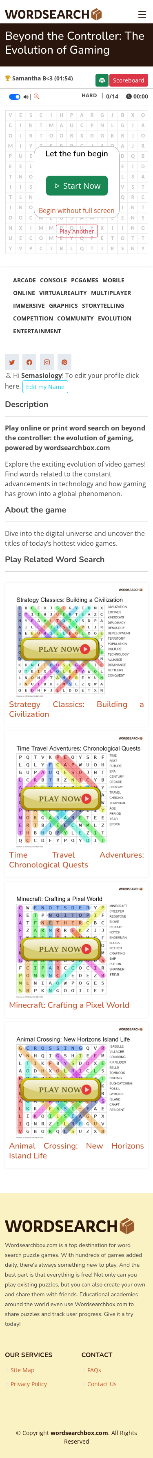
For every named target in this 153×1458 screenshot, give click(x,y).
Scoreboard (128, 80)
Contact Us (102, 1384)
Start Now (77, 185)
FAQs (94, 1370)
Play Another (77, 231)
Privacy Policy (29, 1384)
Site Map (23, 1370)
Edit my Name (45, 387)
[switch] (14, 97)
